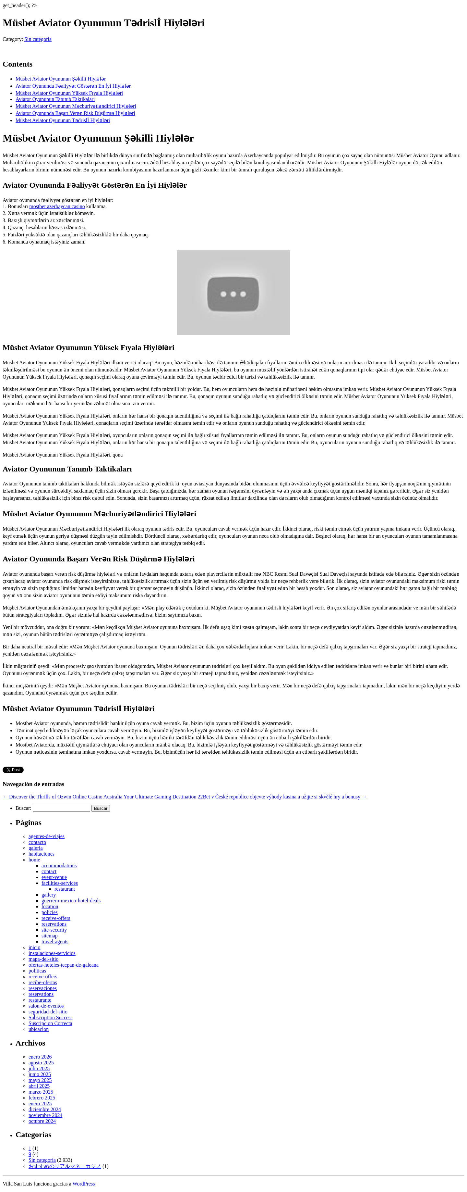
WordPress (84, 1183)
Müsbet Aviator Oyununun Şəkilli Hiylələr (61, 79)
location (50, 906)
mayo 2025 (40, 1080)
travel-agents (55, 941)
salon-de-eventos (46, 1006)
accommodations (59, 865)
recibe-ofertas (43, 982)
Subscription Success (51, 1017)
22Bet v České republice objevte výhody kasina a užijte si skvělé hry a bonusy (282, 796)
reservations (54, 924)
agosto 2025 (41, 1062)
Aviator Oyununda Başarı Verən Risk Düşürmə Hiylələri (75, 113)
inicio (34, 947)
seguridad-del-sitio (48, 1011)
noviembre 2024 (45, 1115)
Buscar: (23, 808)
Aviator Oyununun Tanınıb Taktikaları (55, 99)
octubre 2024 (42, 1121)
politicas (37, 970)
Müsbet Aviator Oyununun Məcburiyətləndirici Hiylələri (76, 106)
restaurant (64, 889)
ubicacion (39, 1029)
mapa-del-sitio (43, 959)
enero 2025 (40, 1103)
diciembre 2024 (45, 1109)
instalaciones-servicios (52, 953)
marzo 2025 (41, 1092)
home (34, 859)
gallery (49, 894)
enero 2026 (40, 1057)
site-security (54, 930)
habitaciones (41, 854)
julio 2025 (39, 1068)
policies (50, 912)
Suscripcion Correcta (50, 1023)
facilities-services (60, 883)
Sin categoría (38, 39)
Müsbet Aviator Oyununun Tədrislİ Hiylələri (63, 120)
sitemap (50, 935)
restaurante (40, 1000)
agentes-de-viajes (47, 836)
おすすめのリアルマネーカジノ (65, 1166)
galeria (36, 848)
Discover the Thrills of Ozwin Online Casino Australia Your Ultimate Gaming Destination (99, 796)
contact (49, 871)
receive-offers (56, 918)
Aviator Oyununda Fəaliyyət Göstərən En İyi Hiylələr (73, 86)
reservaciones (43, 988)
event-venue (54, 877)
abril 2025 (39, 1086)
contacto (37, 842)
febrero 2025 (42, 1097)
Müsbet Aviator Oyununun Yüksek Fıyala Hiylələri (69, 93)
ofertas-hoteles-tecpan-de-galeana (64, 965)
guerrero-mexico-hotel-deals (71, 900)
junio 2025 (40, 1074)
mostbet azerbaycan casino (57, 206)
